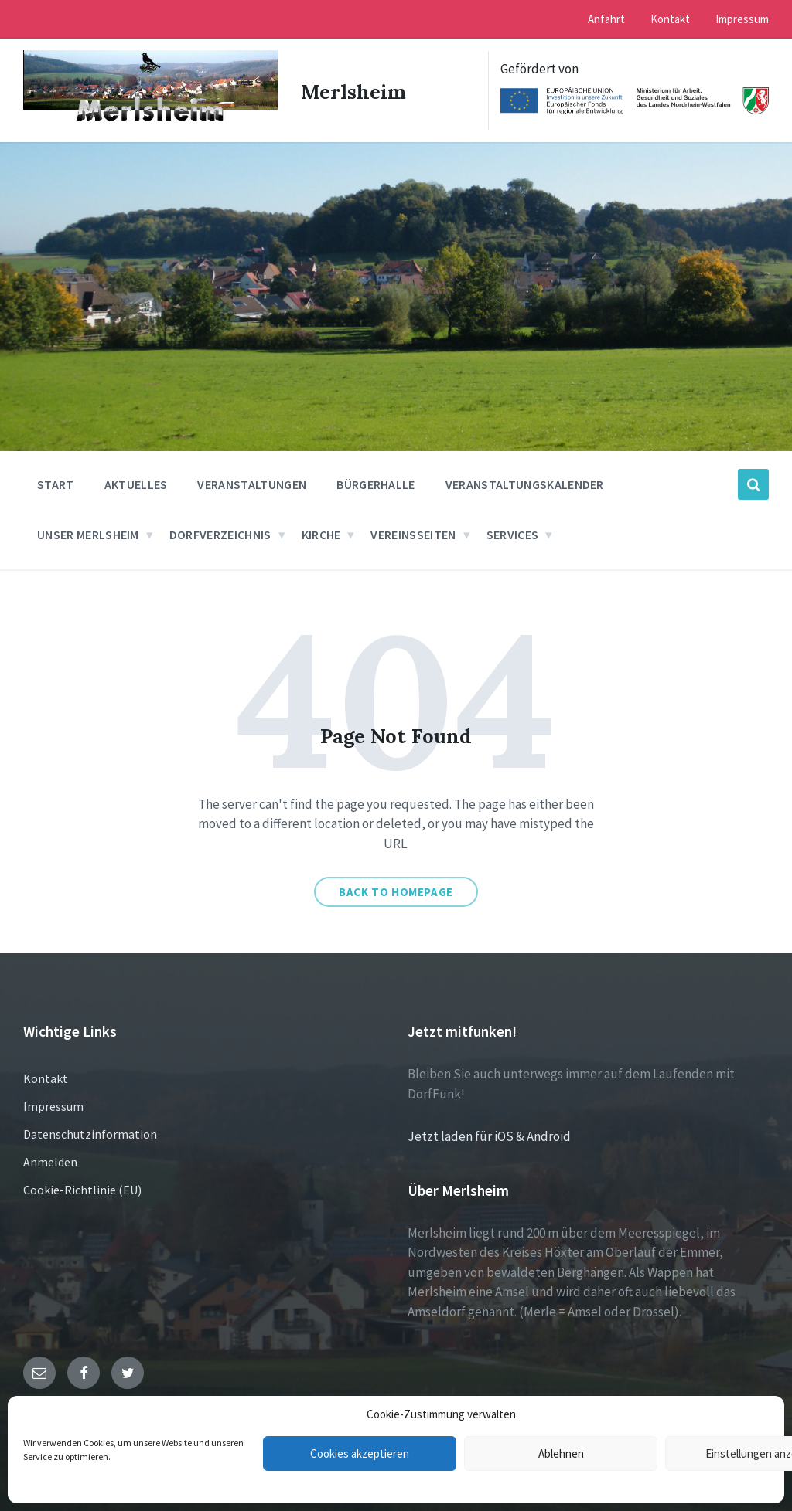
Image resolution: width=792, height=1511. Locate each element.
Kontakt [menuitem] (670, 19)
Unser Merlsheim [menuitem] (88, 533)
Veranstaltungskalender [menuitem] (525, 483)
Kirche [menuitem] (321, 533)
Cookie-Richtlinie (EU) (82, 1188)
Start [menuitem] (55, 483)
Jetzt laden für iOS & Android (489, 1134)
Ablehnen (561, 1453)
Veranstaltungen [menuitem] (251, 483)
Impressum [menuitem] (742, 19)
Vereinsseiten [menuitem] (413, 533)
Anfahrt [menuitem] (606, 19)
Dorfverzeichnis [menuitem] (220, 533)
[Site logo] (147, 120)
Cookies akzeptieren (359, 1453)
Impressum (53, 1104)
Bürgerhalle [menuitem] (375, 483)
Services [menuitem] (512, 533)
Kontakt (45, 1077)
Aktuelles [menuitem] (136, 483)
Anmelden (50, 1160)
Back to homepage (396, 890)
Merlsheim (355, 89)
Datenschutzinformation (90, 1132)
